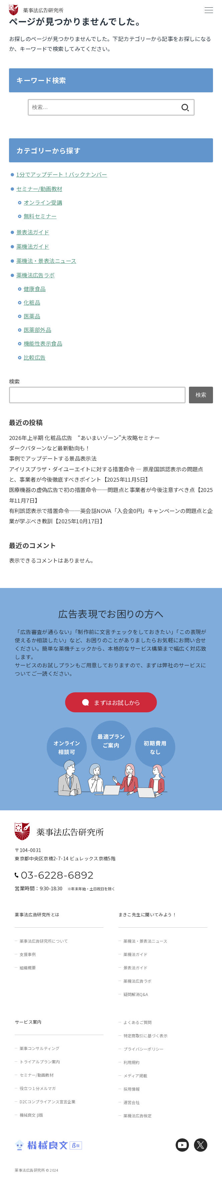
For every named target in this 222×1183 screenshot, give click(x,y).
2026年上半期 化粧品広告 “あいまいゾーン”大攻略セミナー (84, 438)
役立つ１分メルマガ (38, 1088)
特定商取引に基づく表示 (146, 1035)
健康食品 (35, 289)
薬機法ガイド (32, 246)
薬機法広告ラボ (35, 275)
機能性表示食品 (43, 343)
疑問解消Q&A (136, 994)
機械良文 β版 (31, 1115)
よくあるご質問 (138, 1022)
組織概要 (28, 967)
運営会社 (132, 1102)
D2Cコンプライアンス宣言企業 (47, 1101)
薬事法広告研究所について (44, 941)
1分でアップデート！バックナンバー (61, 174)
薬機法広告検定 (138, 1115)
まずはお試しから (117, 702)
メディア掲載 (135, 1075)
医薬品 (32, 316)
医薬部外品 (37, 330)
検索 (14, 381)
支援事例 (28, 954)
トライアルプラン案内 (40, 1061)
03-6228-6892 (57, 875)
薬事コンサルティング (39, 1048)
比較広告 (35, 357)
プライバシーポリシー (144, 1049)
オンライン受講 (43, 202)
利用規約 (132, 1062)
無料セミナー (40, 216)
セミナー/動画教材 (39, 189)
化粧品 (32, 302)
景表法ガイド (32, 232)
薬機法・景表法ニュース (46, 261)
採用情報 (132, 1089)
